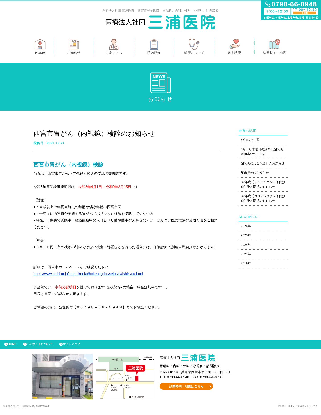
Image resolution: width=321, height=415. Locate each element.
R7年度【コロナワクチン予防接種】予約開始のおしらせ (263, 199)
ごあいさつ (114, 48)
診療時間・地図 (274, 48)
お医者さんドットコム (303, 409)
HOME (40, 48)
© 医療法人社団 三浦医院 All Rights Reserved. (34, 409)
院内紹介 (154, 48)
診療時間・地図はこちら (186, 389)
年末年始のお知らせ (255, 173)
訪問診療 (234, 48)
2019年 (246, 264)
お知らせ (73, 48)
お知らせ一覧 (250, 141)
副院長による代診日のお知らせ (262, 164)
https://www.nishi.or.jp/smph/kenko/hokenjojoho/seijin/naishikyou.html (88, 275)
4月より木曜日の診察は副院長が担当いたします (262, 153)
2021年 (246, 255)
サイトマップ (82, 346)
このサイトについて (45, 346)
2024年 (246, 246)
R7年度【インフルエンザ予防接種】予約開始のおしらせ (263, 185)
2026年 (246, 227)
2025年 (246, 236)
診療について (194, 48)
